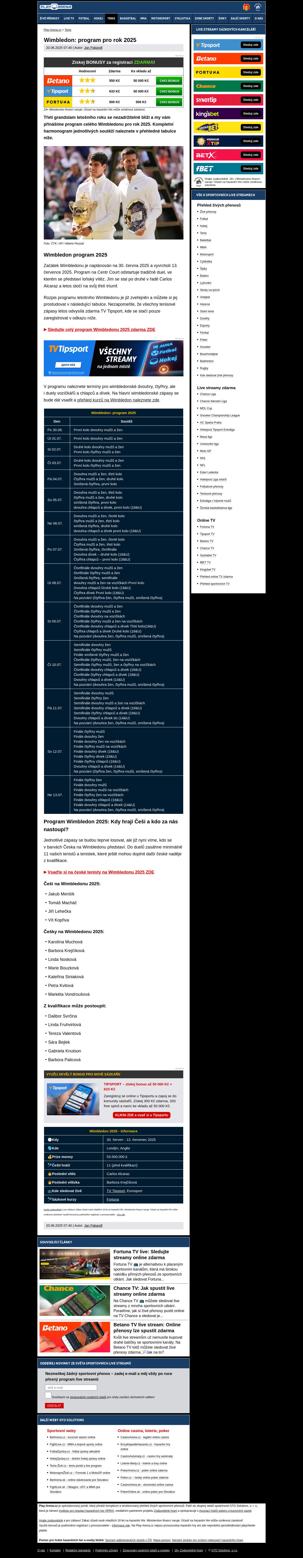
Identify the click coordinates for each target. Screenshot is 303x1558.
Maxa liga (206, 436)
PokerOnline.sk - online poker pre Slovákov (147, 1491)
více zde (121, 1214)
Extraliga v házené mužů (215, 500)
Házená (205, 304)
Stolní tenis (207, 311)
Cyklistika (206, 261)
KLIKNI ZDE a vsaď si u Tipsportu (141, 1115)
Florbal (204, 332)
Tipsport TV (207, 534)
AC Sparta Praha (211, 422)
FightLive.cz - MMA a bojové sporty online (76, 1444)
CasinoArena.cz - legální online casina (144, 1437)
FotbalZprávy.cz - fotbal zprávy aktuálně (75, 1451)
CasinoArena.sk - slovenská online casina (146, 1484)
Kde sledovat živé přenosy (216, 375)
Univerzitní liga (209, 444)
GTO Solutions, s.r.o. (224, 1550)
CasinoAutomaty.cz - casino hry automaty (146, 1456)
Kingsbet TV (207, 569)
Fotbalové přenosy (211, 486)
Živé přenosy (208, 211)
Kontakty (55, 1550)
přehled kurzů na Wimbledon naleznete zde (118, 400)
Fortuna (113, 1199)
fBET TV (205, 562)
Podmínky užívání (106, 1550)
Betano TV (206, 541)
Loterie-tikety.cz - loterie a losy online (143, 1463)
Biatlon (204, 275)
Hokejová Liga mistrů (213, 479)
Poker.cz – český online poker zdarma (144, 1477)
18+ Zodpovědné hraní (188, 1550)
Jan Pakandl (93, 48)
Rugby (204, 368)
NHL (203, 458)
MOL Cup (206, 408)
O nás (41, 1550)
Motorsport (207, 254)
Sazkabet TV (208, 555)
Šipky (203, 268)
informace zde (121, 1525)
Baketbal (205, 240)
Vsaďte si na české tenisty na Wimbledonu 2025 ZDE (101, 872)
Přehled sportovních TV (215, 583)
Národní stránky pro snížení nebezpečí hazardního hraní (207, 1540)
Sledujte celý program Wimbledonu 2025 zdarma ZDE (102, 329)
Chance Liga (208, 394)
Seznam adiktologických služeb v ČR (128, 1540)
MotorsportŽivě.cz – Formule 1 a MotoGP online (80, 1473)
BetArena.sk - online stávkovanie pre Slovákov (79, 1480)
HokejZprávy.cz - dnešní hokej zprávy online (78, 1458)
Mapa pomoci (161, 1540)
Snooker (205, 347)
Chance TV (207, 548)
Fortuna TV (207, 527)
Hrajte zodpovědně (53, 1209)
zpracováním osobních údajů (88, 1397)
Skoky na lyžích (210, 290)
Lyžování (205, 283)
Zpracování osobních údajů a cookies (146, 1550)
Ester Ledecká (209, 472)
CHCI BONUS (169, 81)
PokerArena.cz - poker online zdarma (143, 1470)
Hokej (203, 226)
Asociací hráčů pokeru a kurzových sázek (225, 1510)
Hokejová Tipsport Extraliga (217, 429)
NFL (202, 465)
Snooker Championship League (220, 415)
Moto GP (205, 451)
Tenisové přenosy (211, 493)
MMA (203, 247)
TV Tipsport (116, 1191)
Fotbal (204, 219)
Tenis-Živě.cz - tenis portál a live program (76, 1465)
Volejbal (205, 297)
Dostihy (204, 318)
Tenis (203, 233)
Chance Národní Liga (213, 401)
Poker (203, 339)
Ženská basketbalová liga (216, 508)
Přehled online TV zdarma (216, 576)
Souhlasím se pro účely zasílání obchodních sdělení (103, 1397)
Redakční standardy (78, 1550)
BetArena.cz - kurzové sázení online (72, 1437)
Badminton (207, 361)
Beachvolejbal (209, 354)
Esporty (205, 325)
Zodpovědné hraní (165, 1510)
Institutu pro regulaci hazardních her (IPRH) (86, 1510)
